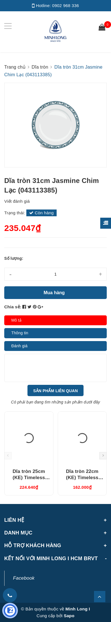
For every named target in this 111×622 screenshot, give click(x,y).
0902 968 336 (65, 5)
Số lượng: (13, 258)
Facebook (24, 578)
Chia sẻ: (12, 306)
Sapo (69, 615)
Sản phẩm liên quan (55, 391)
